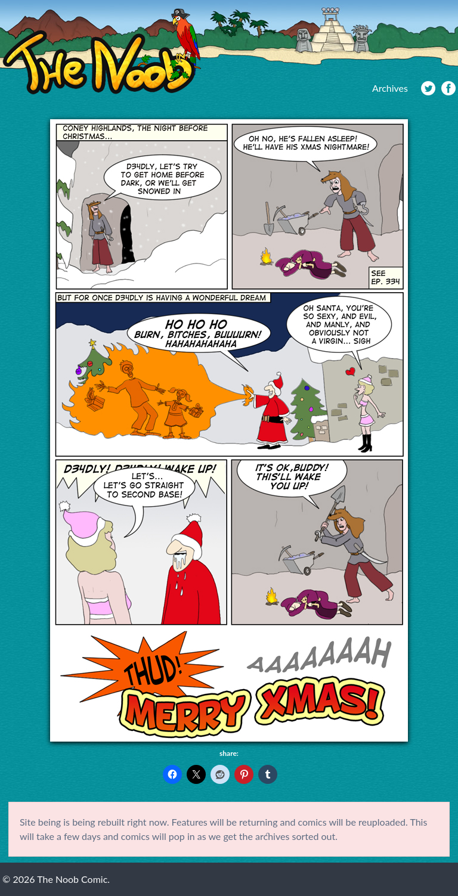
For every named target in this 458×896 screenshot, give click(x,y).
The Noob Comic (101, 51)
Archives (390, 88)
